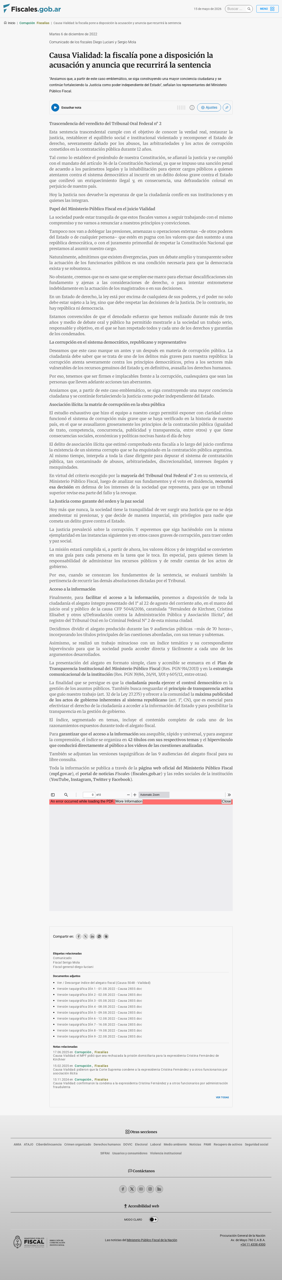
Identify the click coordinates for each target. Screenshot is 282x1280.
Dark (153, 1220)
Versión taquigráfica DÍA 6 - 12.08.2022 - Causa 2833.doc (99, 1018)
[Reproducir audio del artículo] (55, 108)
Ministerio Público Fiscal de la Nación (152, 1240)
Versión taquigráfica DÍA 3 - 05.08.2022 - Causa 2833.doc (99, 1000)
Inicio (9, 23)
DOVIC (127, 1144)
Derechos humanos (107, 1144)
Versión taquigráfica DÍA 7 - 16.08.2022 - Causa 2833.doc (99, 1024)
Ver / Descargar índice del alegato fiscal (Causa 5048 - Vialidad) (104, 983)
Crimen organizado (77, 1144)
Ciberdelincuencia (49, 1144)
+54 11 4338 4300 (252, 1244)
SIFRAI (105, 1153)
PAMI (207, 1144)
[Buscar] (236, 9)
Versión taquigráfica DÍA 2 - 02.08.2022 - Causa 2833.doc (99, 994)
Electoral (141, 1144)
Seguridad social (256, 1144)
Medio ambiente (175, 1144)
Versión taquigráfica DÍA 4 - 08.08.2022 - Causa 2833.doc (99, 1006)
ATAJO (28, 1144)
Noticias (195, 1144)
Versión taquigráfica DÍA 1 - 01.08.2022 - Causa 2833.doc (99, 988)
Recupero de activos (228, 1144)
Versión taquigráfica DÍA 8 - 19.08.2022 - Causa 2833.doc (99, 1030)
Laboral (155, 1144)
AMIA (17, 1144)
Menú (267, 8)
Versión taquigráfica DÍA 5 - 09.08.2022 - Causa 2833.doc (99, 1012)
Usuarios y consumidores (129, 1153)
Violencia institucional (166, 1153)
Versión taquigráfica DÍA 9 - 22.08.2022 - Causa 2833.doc (99, 1036)
